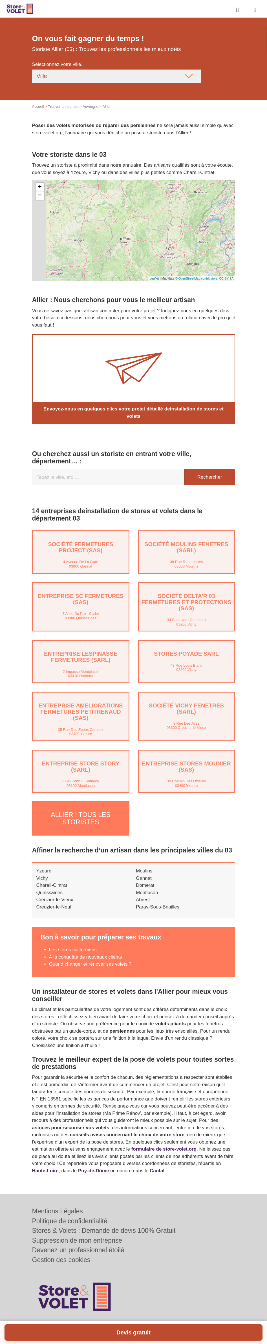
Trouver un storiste (63, 106)
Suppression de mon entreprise (77, 1240)
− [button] (39, 195)
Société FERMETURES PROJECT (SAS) (80, 547)
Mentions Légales (57, 1211)
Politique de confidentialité (69, 1221)
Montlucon (147, 892)
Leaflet (154, 278)
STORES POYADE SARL (186, 654)
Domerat (145, 885)
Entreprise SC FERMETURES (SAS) (80, 599)
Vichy (42, 877)
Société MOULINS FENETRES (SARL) (186, 547)
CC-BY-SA (226, 278)
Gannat (144, 877)
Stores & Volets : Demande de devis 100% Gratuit (104, 1230)
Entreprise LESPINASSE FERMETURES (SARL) (80, 657)
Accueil (38, 106)
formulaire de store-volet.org (164, 1148)
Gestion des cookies (61, 1259)
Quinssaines (49, 892)
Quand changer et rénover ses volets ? (90, 963)
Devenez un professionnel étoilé (78, 1250)
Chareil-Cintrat (51, 885)
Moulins (144, 870)
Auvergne (90, 106)
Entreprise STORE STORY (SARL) (80, 766)
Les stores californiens (73, 949)
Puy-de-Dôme (93, 1170)
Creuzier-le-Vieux (54, 899)
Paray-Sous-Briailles (157, 906)
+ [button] (39, 187)
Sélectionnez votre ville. (57, 64)
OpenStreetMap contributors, (198, 278)
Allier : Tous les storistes (80, 818)
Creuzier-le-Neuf (54, 906)
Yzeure (44, 870)
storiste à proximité (77, 165)
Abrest (143, 899)
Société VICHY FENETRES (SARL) (186, 708)
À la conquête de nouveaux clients (85, 956)
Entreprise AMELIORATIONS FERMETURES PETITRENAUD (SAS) (81, 711)
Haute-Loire (45, 1170)
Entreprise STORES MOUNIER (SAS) (186, 766)
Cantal (157, 1170)
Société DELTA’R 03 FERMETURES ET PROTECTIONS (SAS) (186, 602)
